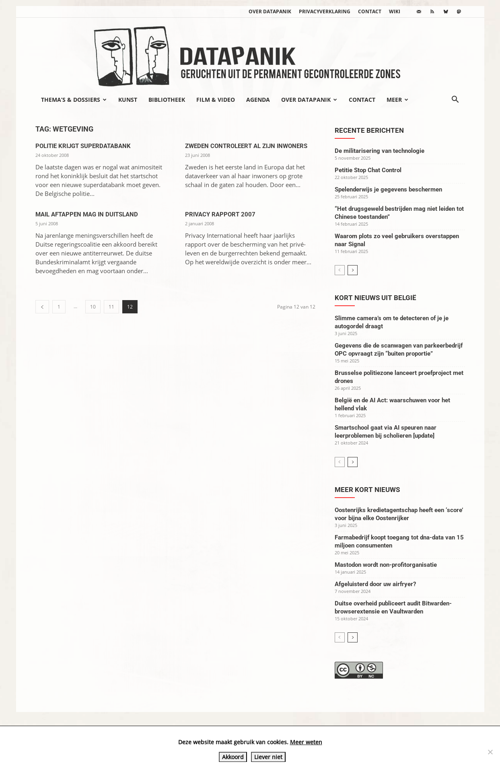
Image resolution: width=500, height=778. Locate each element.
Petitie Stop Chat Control (368, 170)
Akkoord (233, 757)
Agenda (258, 99)
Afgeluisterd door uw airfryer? (375, 584)
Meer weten (306, 742)
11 (111, 306)
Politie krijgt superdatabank (83, 146)
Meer (397, 99)
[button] (455, 100)
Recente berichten (369, 130)
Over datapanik (270, 11)
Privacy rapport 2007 (220, 214)
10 (93, 306)
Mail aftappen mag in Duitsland (86, 214)
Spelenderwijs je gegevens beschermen (388, 189)
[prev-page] (42, 306)
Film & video (215, 99)
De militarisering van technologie (379, 150)
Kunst (127, 99)
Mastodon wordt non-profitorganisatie (386, 564)
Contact (369, 11)
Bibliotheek (166, 99)
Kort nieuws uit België (375, 298)
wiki (394, 11)
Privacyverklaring (324, 11)
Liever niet (268, 757)
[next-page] (353, 270)
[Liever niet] (490, 752)
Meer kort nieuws (367, 490)
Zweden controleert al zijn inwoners (246, 146)
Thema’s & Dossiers (74, 99)
